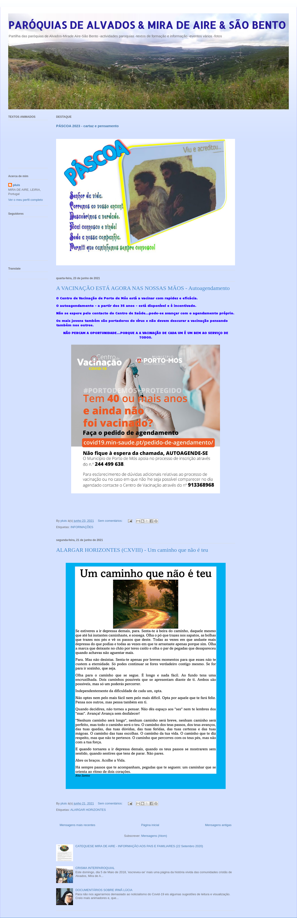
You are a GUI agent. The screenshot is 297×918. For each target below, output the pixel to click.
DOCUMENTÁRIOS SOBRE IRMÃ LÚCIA (103, 890)
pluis (16, 185)
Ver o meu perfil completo (25, 200)
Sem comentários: (110, 520)
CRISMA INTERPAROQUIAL (95, 868)
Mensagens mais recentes (77, 825)
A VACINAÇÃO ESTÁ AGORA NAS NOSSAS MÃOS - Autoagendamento (143, 288)
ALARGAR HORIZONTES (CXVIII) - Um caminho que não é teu (132, 550)
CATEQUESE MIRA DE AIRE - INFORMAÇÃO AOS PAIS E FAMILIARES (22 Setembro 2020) (139, 846)
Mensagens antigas (218, 825)
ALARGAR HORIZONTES (88, 809)
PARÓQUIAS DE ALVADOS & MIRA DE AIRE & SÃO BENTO (147, 25)
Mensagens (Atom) (154, 836)
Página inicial (150, 825)
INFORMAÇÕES (81, 527)
